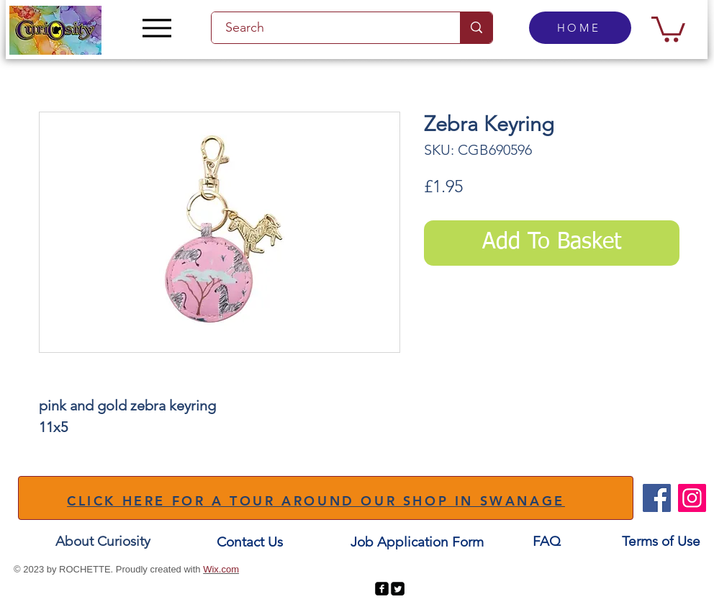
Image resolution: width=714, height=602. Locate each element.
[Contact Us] (250, 542)
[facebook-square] (382, 589)
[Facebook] (657, 498)
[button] (668, 28)
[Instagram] (692, 498)
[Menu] (156, 28)
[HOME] (580, 28)
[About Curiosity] (103, 541)
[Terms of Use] (661, 541)
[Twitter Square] (398, 589)
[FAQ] (546, 541)
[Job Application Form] (417, 542)
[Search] (327, 27)
